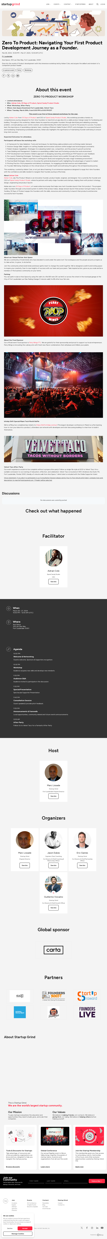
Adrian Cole (16, 103)
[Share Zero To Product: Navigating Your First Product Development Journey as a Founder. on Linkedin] (13, 75)
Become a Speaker (32, 1206)
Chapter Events (31, 1205)
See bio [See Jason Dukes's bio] (53, 865)
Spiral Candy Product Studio (56, 118)
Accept (25, 1228)
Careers (60, 1203)
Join (47, 4)
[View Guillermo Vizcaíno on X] (53, 893)
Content (67, 4)
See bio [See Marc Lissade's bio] (53, 796)
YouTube (45, 1206)
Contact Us (61, 1205)
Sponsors (14, 1208)
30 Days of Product (28, 103)
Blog (43, 1205)
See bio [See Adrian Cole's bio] (53, 582)
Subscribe (96, 1181)
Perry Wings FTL (35, 343)
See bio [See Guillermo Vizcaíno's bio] (53, 908)
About (91, 4)
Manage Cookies (18, 1234)
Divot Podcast (46, 1208)
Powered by (96, 1235)
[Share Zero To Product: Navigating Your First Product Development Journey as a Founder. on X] (8, 75)
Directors (14, 1210)
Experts (14, 1205)
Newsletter (45, 1203)
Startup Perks (80, 4)
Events (56, 4)
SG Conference (31, 1203)
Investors (14, 1203)
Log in (103, 4)
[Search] (97, 4)
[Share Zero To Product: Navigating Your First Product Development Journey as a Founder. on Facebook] (3, 75)
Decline (9, 1228)
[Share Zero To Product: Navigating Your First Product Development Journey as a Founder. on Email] (17, 75)
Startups (14, 1206)
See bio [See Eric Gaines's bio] (82, 865)
